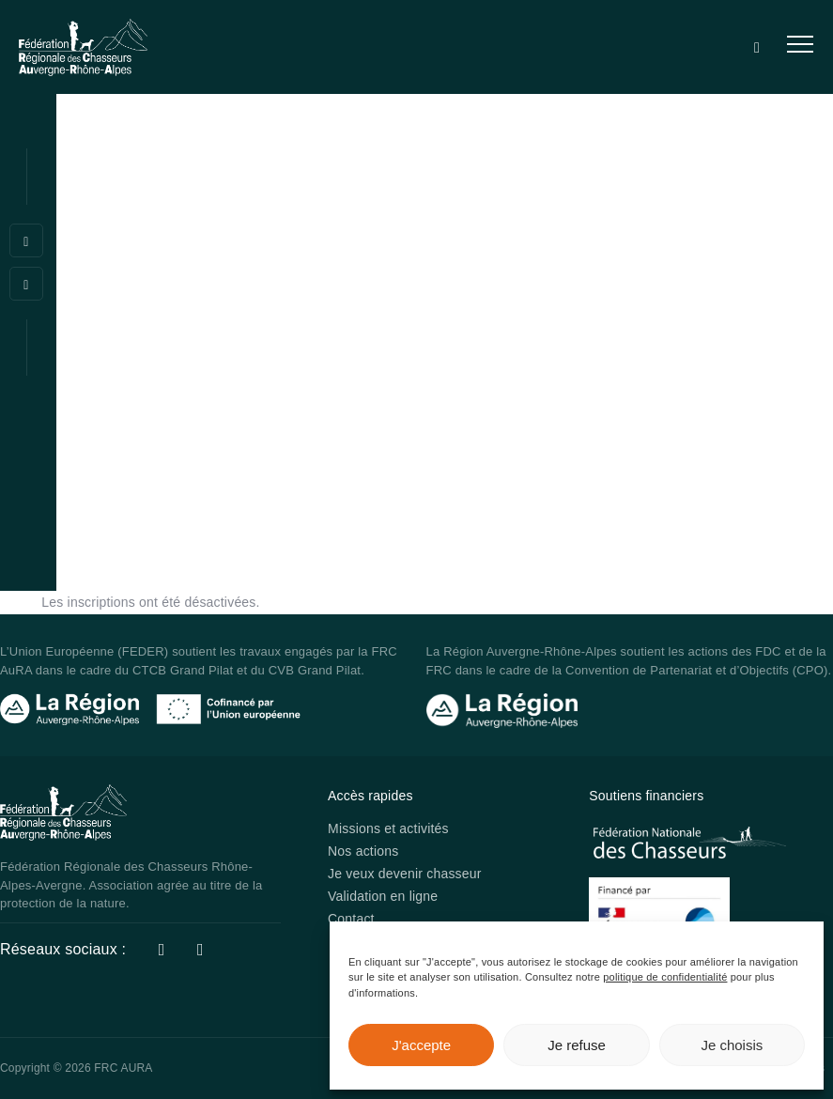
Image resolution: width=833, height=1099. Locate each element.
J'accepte (421, 1045)
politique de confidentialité (665, 977)
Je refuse (577, 1045)
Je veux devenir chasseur (405, 873)
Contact (351, 918)
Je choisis (732, 1045)
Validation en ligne (383, 896)
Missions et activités (388, 828)
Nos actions (363, 851)
